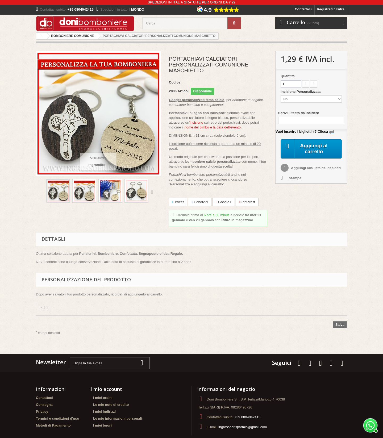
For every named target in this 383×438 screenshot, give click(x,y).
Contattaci (303, 9)
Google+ (223, 202)
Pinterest (247, 202)
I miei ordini (103, 398)
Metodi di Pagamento (53, 425)
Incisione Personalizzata (301, 92)
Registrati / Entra (330, 9)
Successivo (153, 191)
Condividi (200, 202)
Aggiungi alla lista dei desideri (315, 168)
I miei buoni (102, 425)
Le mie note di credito (111, 405)
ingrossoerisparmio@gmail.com (242, 427)
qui (331, 132)
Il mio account (105, 389)
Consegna (44, 405)
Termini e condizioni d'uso (57, 418)
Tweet (178, 202)
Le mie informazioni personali (117, 418)
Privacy (42, 412)
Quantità (288, 76)
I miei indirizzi (104, 412)
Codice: (175, 82)
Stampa (295, 179)
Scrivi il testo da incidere (298, 113)
